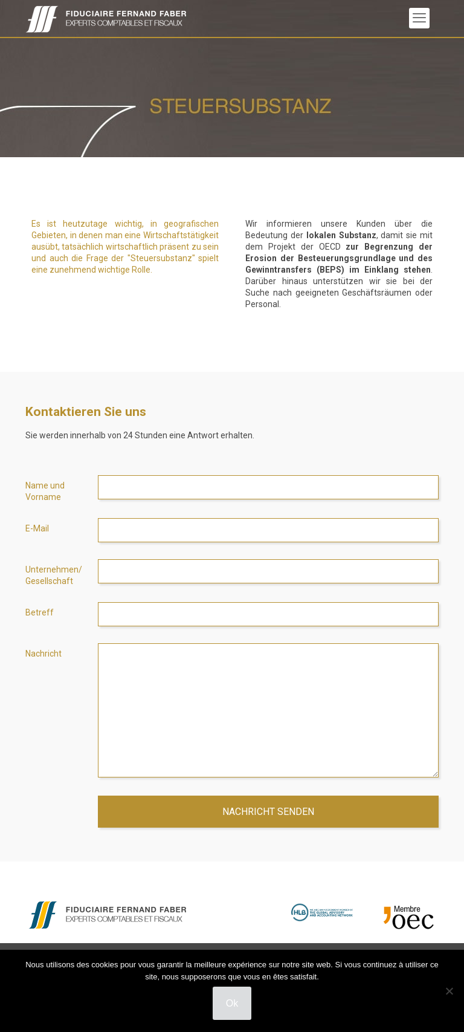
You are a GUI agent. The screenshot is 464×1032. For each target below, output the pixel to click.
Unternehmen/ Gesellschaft (53, 575)
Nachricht (43, 653)
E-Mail (37, 528)
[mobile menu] (419, 18)
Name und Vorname (45, 491)
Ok (232, 1003)
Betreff (39, 612)
